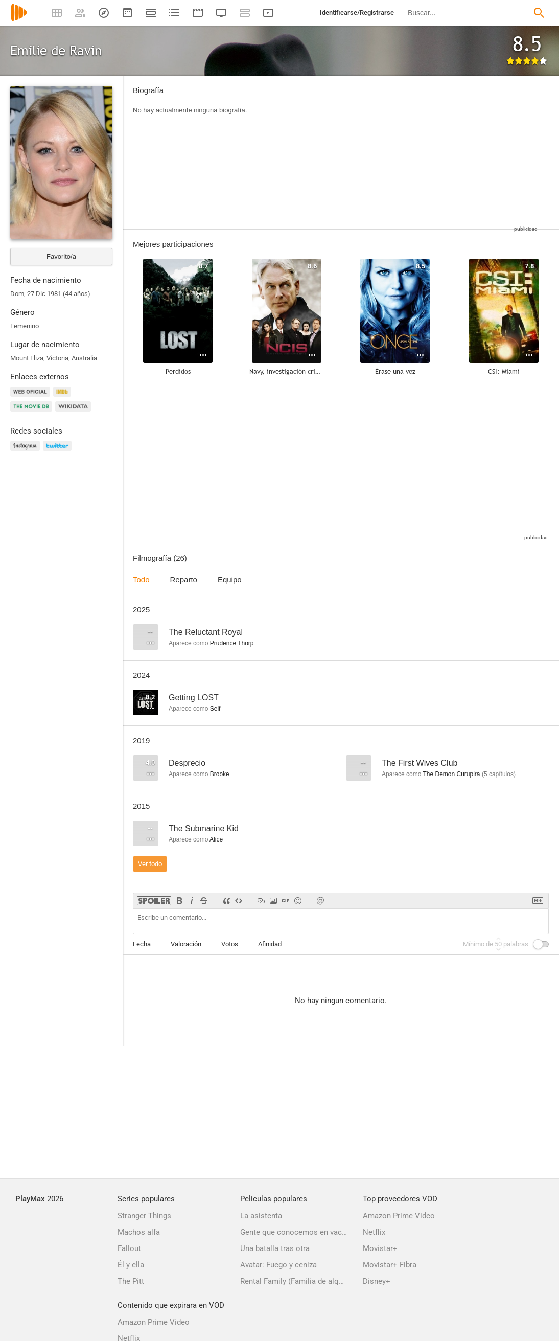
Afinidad (270, 944)
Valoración (186, 944)
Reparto (183, 579)
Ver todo (150, 864)
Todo (141, 579)
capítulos (499, 774)
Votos (229, 944)
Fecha (142, 944)
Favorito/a (61, 256)
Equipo (230, 579)
